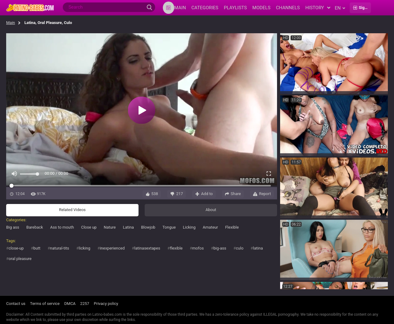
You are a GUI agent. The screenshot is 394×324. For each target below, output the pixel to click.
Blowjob (148, 227)
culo (239, 248)
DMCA (70, 303)
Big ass (12, 227)
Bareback (34, 227)
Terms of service (45, 303)
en (340, 8)
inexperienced (112, 248)
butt (36, 248)
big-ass (219, 248)
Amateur (210, 227)
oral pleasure (20, 258)
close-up (16, 248)
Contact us (16, 303)
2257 (84, 303)
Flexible (232, 227)
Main (10, 22)
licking (84, 248)
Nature (110, 227)
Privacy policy (106, 303)
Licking (189, 227)
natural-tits (59, 248)
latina (258, 248)
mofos (197, 248)
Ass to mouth (62, 227)
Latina (128, 227)
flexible (176, 248)
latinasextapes (147, 248)
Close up (88, 227)
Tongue (169, 227)
